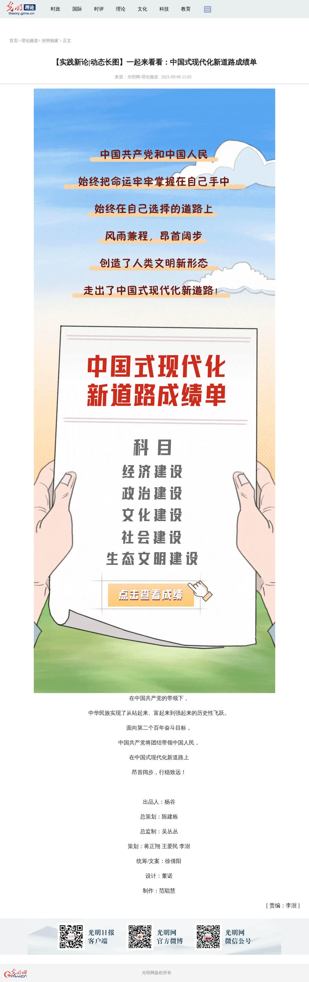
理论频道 (29, 40)
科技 (164, 8)
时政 (55, 8)
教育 (186, 8)
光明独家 (50, 40)
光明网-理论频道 (142, 77)
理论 (121, 8)
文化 (142, 8)
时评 (99, 8)
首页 (13, 40)
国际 (77, 8)
